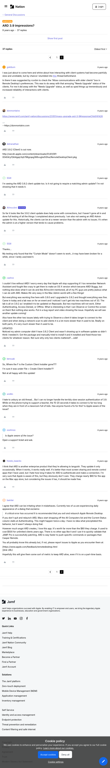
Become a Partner (11, 657)
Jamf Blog (7, 647)
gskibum (11, 67)
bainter (10, 500)
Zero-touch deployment (14, 686)
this (55, 76)
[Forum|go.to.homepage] (17, 6)
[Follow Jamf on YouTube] (15, 618)
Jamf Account (9, 666)
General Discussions (15, 14)
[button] (6, 7)
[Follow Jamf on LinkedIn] (9, 618)
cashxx (10, 278)
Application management (14, 695)
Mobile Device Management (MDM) (19, 691)
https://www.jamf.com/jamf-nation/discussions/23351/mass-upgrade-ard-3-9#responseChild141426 (52, 116)
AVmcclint (12, 207)
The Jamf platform (11, 681)
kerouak (11, 358)
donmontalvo (13, 110)
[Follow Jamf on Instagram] (21, 618)
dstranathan (13, 144)
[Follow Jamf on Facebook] (27, 618)
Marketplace (8, 652)
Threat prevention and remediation (19, 724)
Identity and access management (18, 715)
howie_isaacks (14, 461)
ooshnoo (11, 430)
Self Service (8, 710)
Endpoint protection (12, 719)
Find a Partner (9, 662)
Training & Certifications (14, 637)
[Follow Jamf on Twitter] (3, 618)
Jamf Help (7, 633)
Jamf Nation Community (14, 642)
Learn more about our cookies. (58, 748)
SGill (9, 178)
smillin (10, 394)
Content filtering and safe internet (19, 729)
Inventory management (13, 700)
